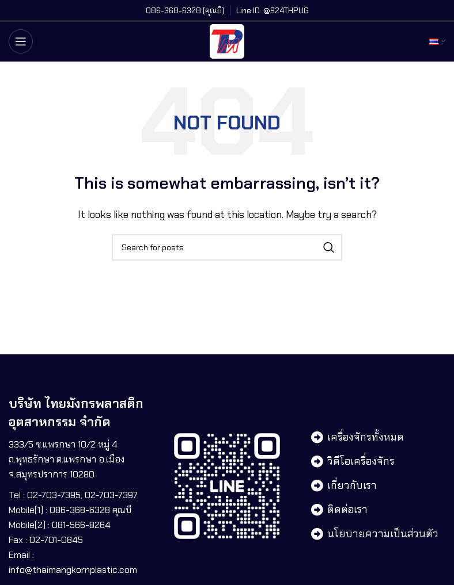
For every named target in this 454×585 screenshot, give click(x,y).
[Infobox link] (185, 10)
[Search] (227, 247)
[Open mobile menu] (21, 41)
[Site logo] (227, 41)
